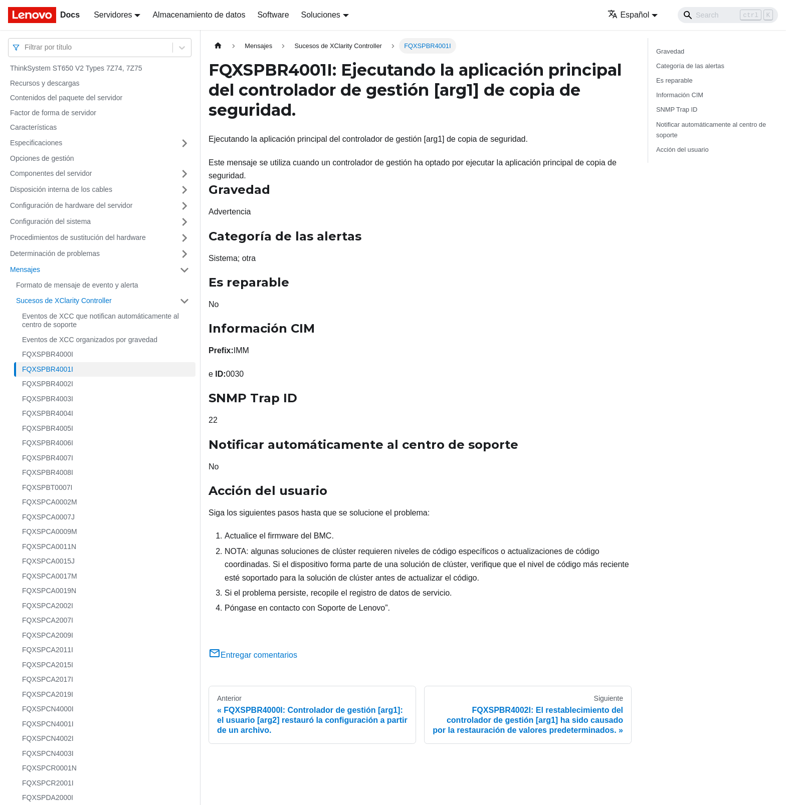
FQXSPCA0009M (49, 531)
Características (33, 127)
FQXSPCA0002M (49, 502)
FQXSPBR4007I (47, 458)
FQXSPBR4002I (47, 384)
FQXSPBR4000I (47, 354)
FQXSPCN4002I (48, 738)
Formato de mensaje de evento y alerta (77, 285)
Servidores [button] (113, 15)
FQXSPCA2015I (47, 665)
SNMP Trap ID (676, 109)
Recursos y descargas (45, 83)
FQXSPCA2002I (47, 606)
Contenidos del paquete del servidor (66, 98)
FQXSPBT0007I (47, 487)
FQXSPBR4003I (47, 399)
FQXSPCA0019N (49, 591)
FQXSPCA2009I (47, 635)
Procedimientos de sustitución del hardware (78, 237)
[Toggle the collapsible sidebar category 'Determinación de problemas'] (184, 254)
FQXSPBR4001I (47, 369)
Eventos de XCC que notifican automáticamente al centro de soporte (100, 320)
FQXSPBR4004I (47, 413)
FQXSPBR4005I (47, 428)
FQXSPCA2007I (47, 620)
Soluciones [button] (320, 15)
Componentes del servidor (51, 173)
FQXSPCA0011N (49, 547)
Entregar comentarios (253, 655)
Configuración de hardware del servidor (71, 205)
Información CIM (679, 95)
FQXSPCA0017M (49, 576)
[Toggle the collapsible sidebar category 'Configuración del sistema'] (184, 222)
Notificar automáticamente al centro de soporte (711, 130)
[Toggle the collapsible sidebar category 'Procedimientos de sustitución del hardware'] (184, 238)
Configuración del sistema (50, 221)
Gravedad (670, 51)
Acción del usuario (682, 149)
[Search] (728, 15)
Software (273, 15)
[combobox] (26, 47)
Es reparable (674, 80)
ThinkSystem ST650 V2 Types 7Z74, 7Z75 (76, 68)
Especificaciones (36, 143)
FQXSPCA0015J (48, 561)
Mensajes (25, 269)
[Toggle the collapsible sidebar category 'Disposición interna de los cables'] (184, 190)
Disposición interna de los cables (61, 189)
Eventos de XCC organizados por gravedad (89, 340)
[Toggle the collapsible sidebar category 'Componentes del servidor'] (184, 174)
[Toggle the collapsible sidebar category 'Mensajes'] (184, 270)
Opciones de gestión (42, 158)
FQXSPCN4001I (48, 724)
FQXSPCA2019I (47, 694)
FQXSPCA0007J (48, 517)
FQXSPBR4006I (47, 443)
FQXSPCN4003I (48, 753)
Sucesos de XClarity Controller (64, 301)
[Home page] (218, 46)
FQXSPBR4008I (47, 472)
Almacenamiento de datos (198, 15)
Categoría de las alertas (690, 66)
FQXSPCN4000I (48, 709)
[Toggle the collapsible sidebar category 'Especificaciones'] (184, 143)
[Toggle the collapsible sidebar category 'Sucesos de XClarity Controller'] (184, 301)
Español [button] (628, 15)
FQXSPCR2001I (48, 783)
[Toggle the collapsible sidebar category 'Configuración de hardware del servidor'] (184, 206)
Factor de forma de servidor (53, 113)
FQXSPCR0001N (49, 768)
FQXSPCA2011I (47, 650)
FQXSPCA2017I (47, 679)
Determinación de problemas (55, 253)
